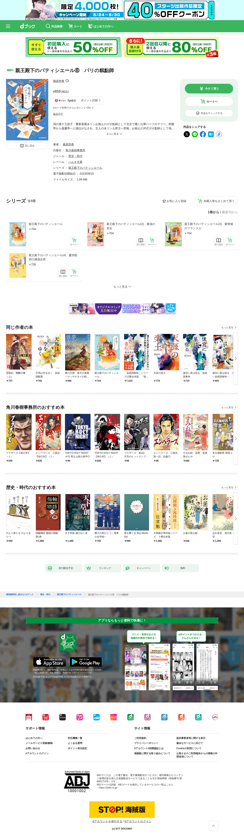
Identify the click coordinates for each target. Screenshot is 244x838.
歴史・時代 (75, 156)
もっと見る (227, 327)
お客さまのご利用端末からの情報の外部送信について (196, 755)
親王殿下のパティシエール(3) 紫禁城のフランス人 (208, 226)
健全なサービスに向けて (189, 743)
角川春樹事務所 (75, 150)
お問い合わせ (33, 748)
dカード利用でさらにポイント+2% (72, 107)
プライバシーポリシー (146, 743)
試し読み (30, 145)
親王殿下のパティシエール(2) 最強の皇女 (131, 226)
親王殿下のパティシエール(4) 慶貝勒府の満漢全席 (53, 257)
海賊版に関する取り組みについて (152, 753)
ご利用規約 (140, 738)
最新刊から (230, 212)
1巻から (213, 212)
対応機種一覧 (75, 738)
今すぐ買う (212, 88)
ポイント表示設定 (77, 748)
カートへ (212, 101)
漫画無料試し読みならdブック (19, 595)
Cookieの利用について (188, 748)
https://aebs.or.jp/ (108, 787)
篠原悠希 (58, 81)
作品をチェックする (211, 113)
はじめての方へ (34, 738)
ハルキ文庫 (75, 162)
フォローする (67, 81)
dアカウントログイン (37, 753)
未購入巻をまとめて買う (219, 201)
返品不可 (58, 114)
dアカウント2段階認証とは (149, 748)
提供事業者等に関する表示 (190, 738)
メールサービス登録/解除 (39, 743)
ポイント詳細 (89, 100)
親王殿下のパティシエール (46, 224)
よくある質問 (75, 743)
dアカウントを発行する (107, 821)
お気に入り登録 (176, 201)
